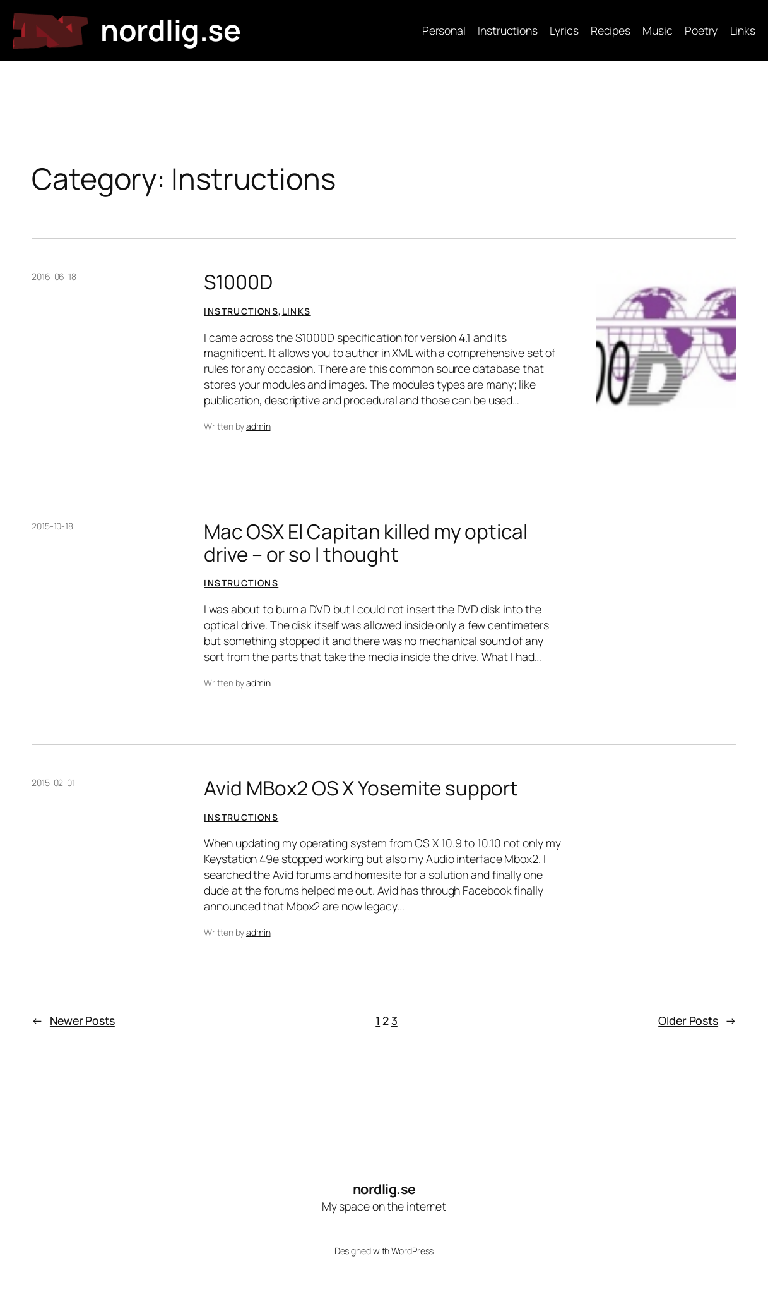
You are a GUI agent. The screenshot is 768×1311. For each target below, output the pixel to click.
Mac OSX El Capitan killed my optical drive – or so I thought (365, 542)
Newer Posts (73, 1021)
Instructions (241, 311)
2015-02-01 (53, 782)
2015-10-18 (52, 526)
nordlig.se (170, 30)
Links (296, 311)
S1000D (238, 281)
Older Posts (697, 1021)
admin (258, 426)
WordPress (412, 1251)
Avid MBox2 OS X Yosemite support (361, 787)
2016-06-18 (54, 276)
